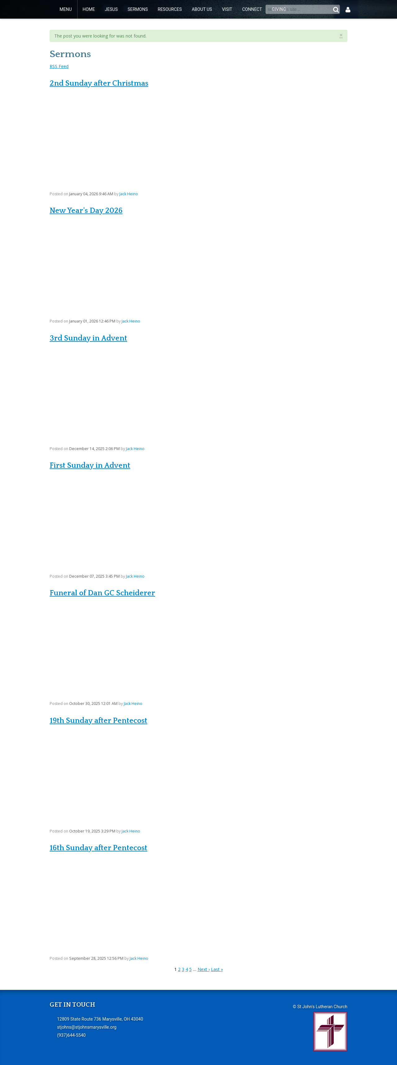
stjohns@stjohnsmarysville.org (86, 1027)
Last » (217, 969)
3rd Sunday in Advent (88, 338)
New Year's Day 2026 (86, 210)
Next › (204, 969)
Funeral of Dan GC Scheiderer (102, 593)
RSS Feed (59, 66)
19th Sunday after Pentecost (98, 720)
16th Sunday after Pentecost (98, 848)
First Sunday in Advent (90, 465)
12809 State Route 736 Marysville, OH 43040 (100, 1019)
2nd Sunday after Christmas (99, 83)
